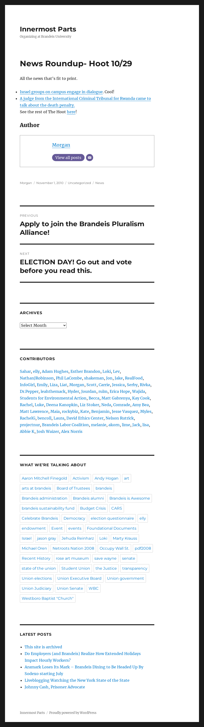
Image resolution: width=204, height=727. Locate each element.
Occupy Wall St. (114, 548)
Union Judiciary (36, 588)
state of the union (39, 568)
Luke (39, 404)
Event (57, 528)
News (99, 183)
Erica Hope (120, 391)
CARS (116, 508)
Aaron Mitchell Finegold (44, 478)
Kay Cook (141, 398)
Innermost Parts (48, 29)
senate (128, 558)
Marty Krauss (125, 538)
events (74, 528)
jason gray (46, 538)
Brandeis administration (44, 498)
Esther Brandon (85, 371)
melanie (98, 424)
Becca (94, 398)
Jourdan (88, 391)
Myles (145, 411)
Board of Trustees (73, 488)
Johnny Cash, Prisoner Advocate (55, 687)
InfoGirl (27, 384)
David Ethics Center (84, 418)
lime (126, 424)
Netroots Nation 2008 (73, 548)
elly (36, 371)
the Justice (106, 568)
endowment (34, 528)
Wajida (138, 391)
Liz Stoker (89, 404)
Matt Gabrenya (116, 398)
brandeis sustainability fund (48, 508)
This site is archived (43, 647)
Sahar (25, 371)
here (71, 111)
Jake (119, 378)
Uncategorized (79, 183)
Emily (42, 384)
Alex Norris (71, 431)
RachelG (27, 418)
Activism (81, 478)
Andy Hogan (106, 478)
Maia (55, 411)
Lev (116, 371)
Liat (63, 384)
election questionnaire (112, 518)
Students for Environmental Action (53, 398)
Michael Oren (34, 548)
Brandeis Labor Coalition (65, 424)
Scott (91, 384)
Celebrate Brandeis (40, 518)
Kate (84, 411)
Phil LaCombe (69, 378)
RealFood (134, 378)
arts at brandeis (36, 488)
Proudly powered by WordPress (73, 713)
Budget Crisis (93, 508)
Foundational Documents (111, 528)
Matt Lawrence (34, 411)
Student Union (75, 568)
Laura (59, 418)
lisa (145, 424)
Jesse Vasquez (125, 411)
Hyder (73, 391)
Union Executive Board (79, 578)
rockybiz (70, 411)
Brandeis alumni (88, 498)
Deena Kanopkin (62, 404)
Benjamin (100, 411)
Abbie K (27, 431)
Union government (125, 578)
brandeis (104, 488)
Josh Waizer (48, 431)
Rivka (145, 384)
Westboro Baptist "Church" (48, 598)
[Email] (89, 157)
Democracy (74, 518)
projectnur (30, 424)
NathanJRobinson (37, 378)
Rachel (26, 404)
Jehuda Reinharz (78, 538)
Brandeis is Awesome (129, 498)
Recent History (36, 558)
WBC (94, 588)
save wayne (105, 558)
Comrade (121, 404)
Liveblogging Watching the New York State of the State (77, 680)
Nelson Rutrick (120, 418)
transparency (134, 568)
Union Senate (70, 588)
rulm (102, 391)
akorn (114, 424)
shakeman (94, 378)
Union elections (37, 578)
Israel (27, 538)
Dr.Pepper (29, 391)
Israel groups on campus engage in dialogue (61, 91)
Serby (132, 384)
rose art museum (72, 558)
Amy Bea (140, 404)
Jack (136, 424)
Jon (109, 378)
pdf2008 (143, 548)
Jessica (118, 384)
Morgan (61, 145)
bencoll (44, 418)
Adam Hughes (55, 371)
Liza (54, 384)
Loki (106, 371)
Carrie (104, 384)
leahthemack (53, 391)
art (126, 478)
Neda (106, 404)
